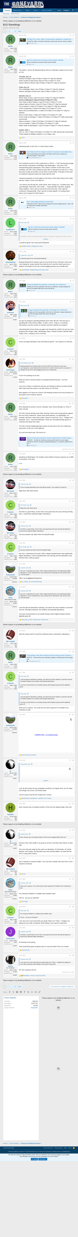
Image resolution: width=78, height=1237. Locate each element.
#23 (73, 845)
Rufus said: (23, 222)
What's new (17, 10)
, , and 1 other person (35, 676)
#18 (73, 644)
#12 (73, 482)
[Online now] (10, 44)
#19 (73, 716)
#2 (73, 56)
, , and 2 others (32, 246)
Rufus (6, 28)
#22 (73, 800)
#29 (73, 1041)
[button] (22, 10)
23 (15, 31)
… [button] (12, 31)
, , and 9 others (34, 1089)
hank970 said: (24, 948)
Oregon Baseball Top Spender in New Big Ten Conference (46, 313)
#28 (73, 1020)
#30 (73, 1069)
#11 (73, 432)
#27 (73, 993)
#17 (73, 620)
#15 (73, 579)
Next (19, 31)
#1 (73, 35)
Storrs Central (46, 10)
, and (35, 270)
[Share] (70, 35)
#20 (73, 737)
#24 (73, 889)
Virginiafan (34, 1150)
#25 (73, 944)
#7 (73, 309)
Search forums (15, 13)
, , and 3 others (36, 883)
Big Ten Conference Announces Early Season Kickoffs (45, 60)
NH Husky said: (24, 562)
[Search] (73, 10)
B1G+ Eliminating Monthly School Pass (40, 202)
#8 (73, 330)
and (32, 638)
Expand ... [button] (46, 239)
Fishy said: (23, 761)
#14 (73, 558)
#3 (73, 143)
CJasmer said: (24, 541)
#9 (73, 366)
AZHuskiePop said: (25, 391)
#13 (73, 537)
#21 (73, 758)
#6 (73, 251)
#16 (73, 600)
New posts (6, 13)
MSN (20, 492)
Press (35, 10)
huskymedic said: (25, 849)
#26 (73, 972)
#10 (73, 387)
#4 (73, 198)
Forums (7, 10)
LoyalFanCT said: (25, 255)
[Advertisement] (39, 292)
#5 (73, 218)
